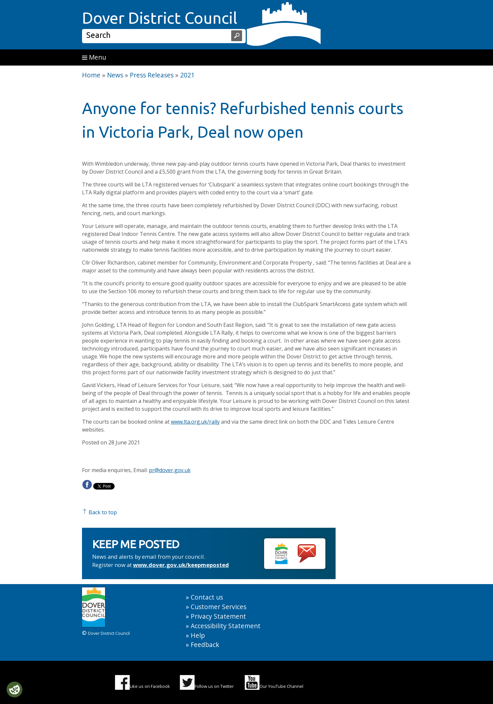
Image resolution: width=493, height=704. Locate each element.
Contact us (207, 597)
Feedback (205, 644)
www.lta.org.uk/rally (195, 421)
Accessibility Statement (225, 625)
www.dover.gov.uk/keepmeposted (181, 565)
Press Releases (152, 74)
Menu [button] (94, 57)
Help (198, 635)
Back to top (99, 512)
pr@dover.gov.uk (170, 470)
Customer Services (218, 606)
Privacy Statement (218, 616)
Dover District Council (159, 18)
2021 (187, 74)
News (115, 74)
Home (91, 74)
